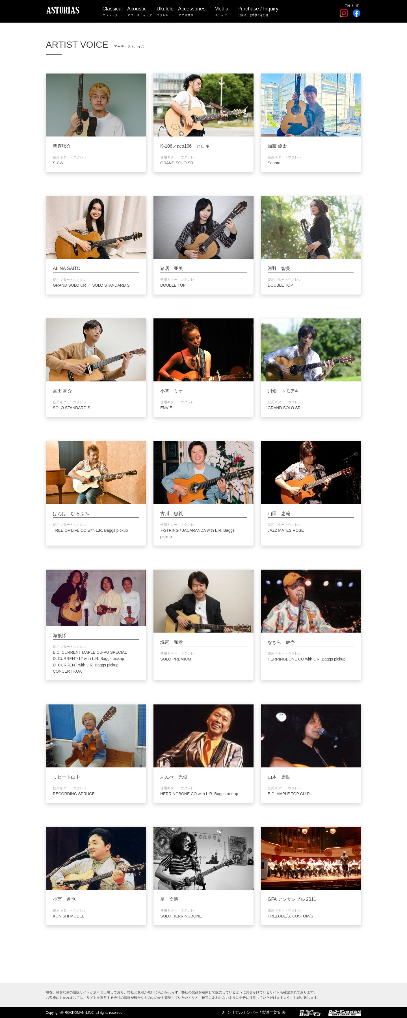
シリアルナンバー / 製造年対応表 (256, 1012)
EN (347, 6)
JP (357, 6)
